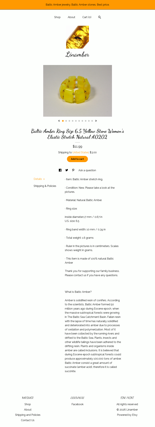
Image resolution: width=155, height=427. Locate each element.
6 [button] (79, 121)
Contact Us (27, 420)
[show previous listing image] (59, 121)
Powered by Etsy (127, 414)
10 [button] (92, 121)
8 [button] (85, 121)
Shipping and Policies (27, 414)
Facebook (77, 404)
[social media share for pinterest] (73, 170)
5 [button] (76, 121)
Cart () (86, 17)
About (71, 17)
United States (80, 152)
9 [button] (89, 121)
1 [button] (63, 121)
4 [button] (72, 121)
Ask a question (87, 170)
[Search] (99, 17)
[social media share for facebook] (60, 170)
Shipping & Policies (45, 186)
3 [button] (69, 121)
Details (39, 179)
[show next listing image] (96, 121)
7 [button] (82, 121)
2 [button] (66, 121)
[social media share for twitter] (67, 170)
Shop (57, 17)
